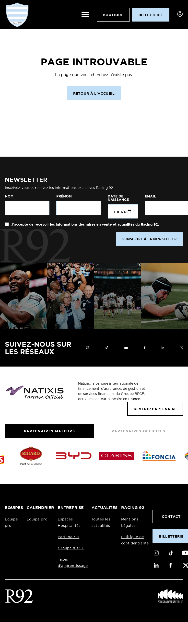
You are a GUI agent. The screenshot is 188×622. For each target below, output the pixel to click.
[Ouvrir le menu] (85, 15)
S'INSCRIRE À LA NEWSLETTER (149, 239)
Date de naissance (118, 198)
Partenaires (68, 537)
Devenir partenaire (155, 409)
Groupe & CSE (71, 548)
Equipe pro (37, 519)
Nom (9, 196)
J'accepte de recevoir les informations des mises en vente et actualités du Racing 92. (84, 224)
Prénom (64, 196)
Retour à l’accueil (94, 93)
